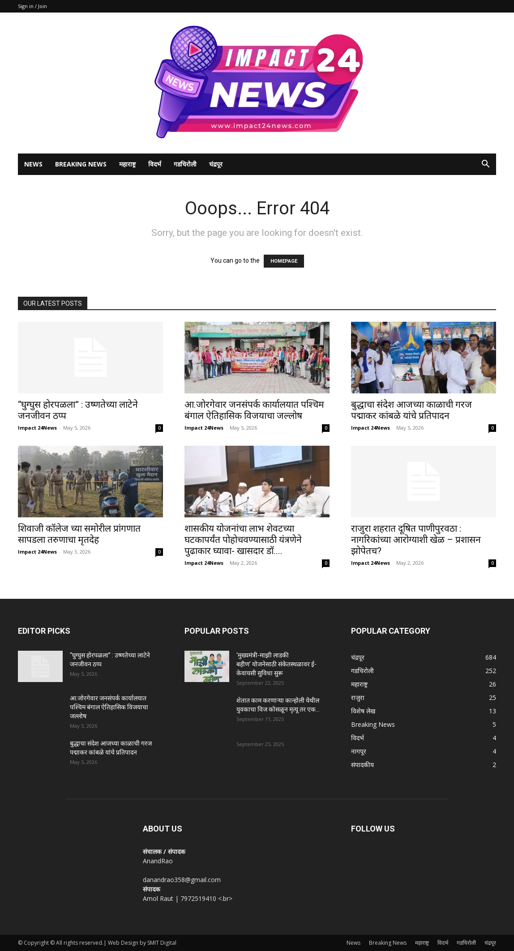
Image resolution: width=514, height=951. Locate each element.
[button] (485, 165)
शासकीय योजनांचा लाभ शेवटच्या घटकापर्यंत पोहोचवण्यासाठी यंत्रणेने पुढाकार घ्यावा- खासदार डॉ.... (243, 539)
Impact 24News (37, 427)
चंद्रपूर (216, 164)
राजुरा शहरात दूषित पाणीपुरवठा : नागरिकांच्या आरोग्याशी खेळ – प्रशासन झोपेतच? (416, 539)
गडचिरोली (185, 164)
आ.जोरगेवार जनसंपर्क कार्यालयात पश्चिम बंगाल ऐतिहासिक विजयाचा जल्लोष (254, 410)
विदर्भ (154, 164)
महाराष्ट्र (127, 164)
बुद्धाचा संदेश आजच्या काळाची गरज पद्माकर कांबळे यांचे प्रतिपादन (411, 410)
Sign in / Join (32, 6)
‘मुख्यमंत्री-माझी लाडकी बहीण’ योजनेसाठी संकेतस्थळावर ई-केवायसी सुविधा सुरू (276, 664)
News (33, 164)
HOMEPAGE (283, 261)
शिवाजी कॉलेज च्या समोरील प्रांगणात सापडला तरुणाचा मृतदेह (79, 534)
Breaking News (81, 164)
